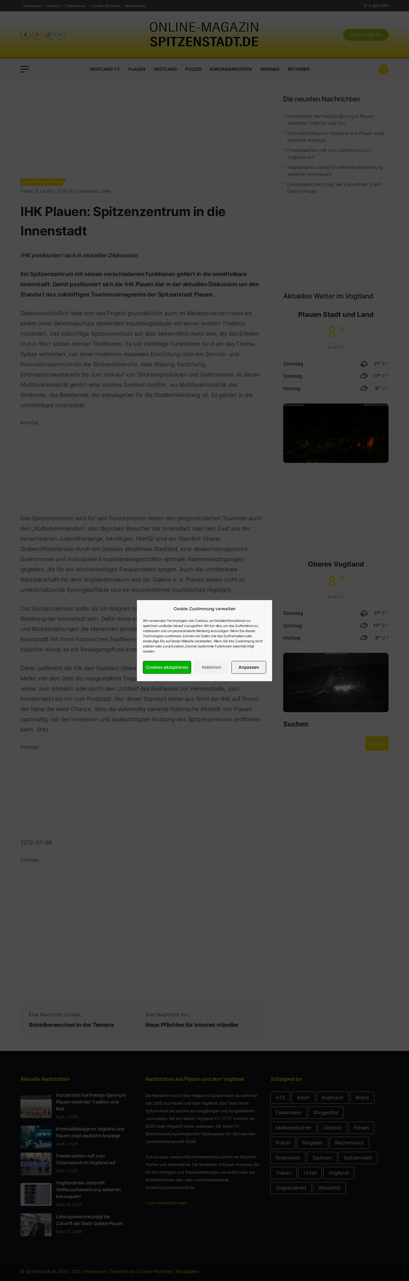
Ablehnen (211, 667)
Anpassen (249, 667)
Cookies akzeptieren (167, 667)
